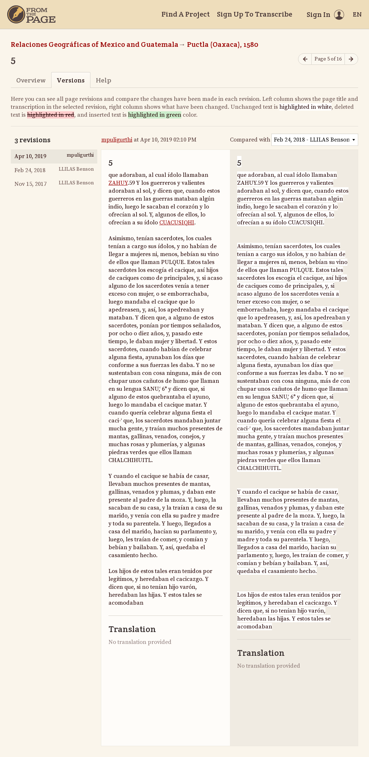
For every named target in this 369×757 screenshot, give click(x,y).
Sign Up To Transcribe (254, 14)
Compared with (250, 140)
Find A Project (185, 14)
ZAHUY (118, 183)
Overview (30, 80)
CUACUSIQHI (176, 222)
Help (103, 80)
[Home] (31, 14)
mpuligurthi (116, 139)
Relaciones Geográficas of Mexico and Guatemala (94, 44)
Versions (71, 80)
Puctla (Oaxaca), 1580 (222, 44)
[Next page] (351, 59)
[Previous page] (305, 59)
